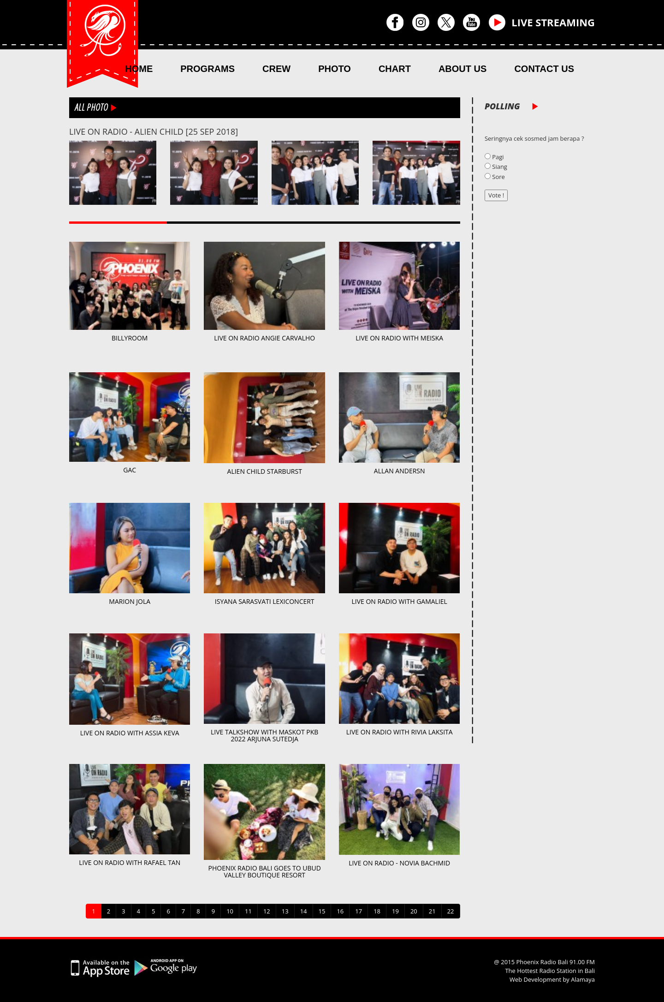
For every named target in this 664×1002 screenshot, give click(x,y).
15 (322, 911)
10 (229, 911)
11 (248, 911)
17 (358, 911)
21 (432, 911)
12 (266, 911)
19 (395, 911)
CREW (276, 69)
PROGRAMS (207, 69)
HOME (139, 69)
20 (413, 911)
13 (285, 911)
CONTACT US (544, 69)
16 (340, 911)
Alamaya (583, 979)
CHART (395, 69)
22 (450, 911)
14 (303, 911)
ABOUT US (462, 69)
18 (377, 911)
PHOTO (334, 69)
